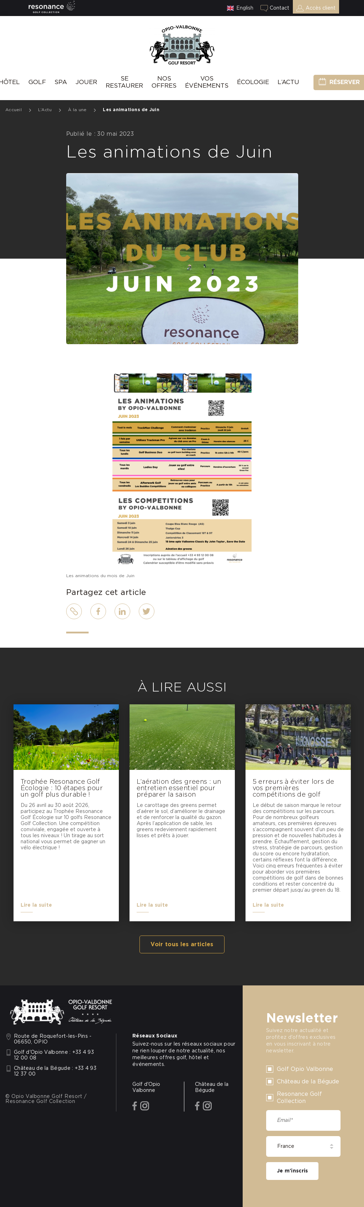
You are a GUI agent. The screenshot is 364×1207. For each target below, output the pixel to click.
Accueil (13, 110)
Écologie (253, 82)
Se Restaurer (124, 82)
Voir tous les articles (182, 944)
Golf (37, 82)
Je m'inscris (292, 1171)
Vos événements (206, 82)
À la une (77, 110)
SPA (60, 82)
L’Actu (288, 82)
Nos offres (164, 82)
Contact (279, 8)
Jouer (86, 82)
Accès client (321, 8)
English (244, 8)
